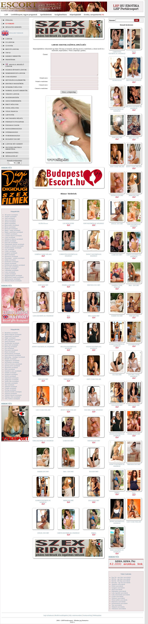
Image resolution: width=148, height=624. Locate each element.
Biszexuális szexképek (12, 225)
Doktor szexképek (10, 241)
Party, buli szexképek (11, 345)
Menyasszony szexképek (12, 279)
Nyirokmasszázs (12, 135)
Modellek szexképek (11, 333)
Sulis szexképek (10, 369)
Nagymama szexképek (12, 336)
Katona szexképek (10, 263)
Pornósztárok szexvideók (119, 603)
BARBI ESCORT (43, 476)
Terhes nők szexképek (12, 381)
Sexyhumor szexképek (12, 362)
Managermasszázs (13, 129)
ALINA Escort (43, 228)
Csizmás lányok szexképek (13, 235)
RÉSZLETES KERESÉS (13, 27)
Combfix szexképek (11, 234)
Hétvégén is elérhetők (15, 80)
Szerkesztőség (87, 615)
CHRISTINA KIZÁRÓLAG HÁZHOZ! (68, 259)
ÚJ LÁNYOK (9, 42)
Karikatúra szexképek (11, 261)
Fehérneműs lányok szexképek (14, 244)
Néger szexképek (10, 338)
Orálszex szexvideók (118, 598)
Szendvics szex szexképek (13, 371)
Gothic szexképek (10, 251)
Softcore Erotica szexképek (13, 364)
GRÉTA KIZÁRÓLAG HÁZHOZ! (68, 538)
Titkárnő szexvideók (118, 607)
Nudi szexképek (10, 341)
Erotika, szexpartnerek (92, 14)
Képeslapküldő (75, 14)
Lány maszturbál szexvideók (121, 595)
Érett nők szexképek (11, 242)
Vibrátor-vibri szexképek (12, 397)
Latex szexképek (10, 272)
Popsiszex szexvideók (118, 601)
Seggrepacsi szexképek (12, 360)
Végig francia (11, 111)
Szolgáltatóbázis (60, 14)
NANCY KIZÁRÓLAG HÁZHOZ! (93, 259)
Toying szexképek (10, 390)
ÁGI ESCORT (93, 476)
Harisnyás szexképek (11, 256)
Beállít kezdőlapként (61, 615)
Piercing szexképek (11, 346)
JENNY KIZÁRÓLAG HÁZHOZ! (43, 351)
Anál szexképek (10, 218)
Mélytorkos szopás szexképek (14, 277)
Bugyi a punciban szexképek (14, 232)
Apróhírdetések (46, 14)
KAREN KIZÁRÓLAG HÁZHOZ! (43, 506)
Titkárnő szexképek (11, 386)
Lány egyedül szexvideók (120, 593)
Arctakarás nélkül (14, 118)
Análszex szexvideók (118, 584)
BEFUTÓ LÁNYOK (12, 49)
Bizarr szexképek (10, 227)
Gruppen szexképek (11, 253)
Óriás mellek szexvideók (119, 600)
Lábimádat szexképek (11, 270)
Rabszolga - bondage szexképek (15, 357)
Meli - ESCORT (68, 476)
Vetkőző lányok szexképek (13, 395)
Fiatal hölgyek (12, 108)
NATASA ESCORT (93, 445)
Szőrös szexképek (10, 376)
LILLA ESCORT (93, 505)
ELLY (134, 52)
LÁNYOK (8, 39)
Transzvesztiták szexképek (13, 392)
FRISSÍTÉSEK (10, 59)
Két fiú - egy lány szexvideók (121, 579)
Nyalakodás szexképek (12, 343)
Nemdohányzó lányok (15, 73)
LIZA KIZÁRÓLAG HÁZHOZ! (43, 320)
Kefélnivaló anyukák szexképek (15, 265)
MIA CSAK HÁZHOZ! (133, 81)
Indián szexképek (10, 260)
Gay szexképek (9, 249)
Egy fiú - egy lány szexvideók (121, 577)
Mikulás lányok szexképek (13, 280)
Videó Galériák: (126, 574)
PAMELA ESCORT (68, 290)
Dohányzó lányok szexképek (14, 239)
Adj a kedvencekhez (75, 615)
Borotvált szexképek (11, 228)
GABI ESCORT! (68, 445)
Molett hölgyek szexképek (13, 334)
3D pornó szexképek (11, 215)
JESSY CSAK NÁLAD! (68, 415)
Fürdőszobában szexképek (13, 248)
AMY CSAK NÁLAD (94, 383)
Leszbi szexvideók (117, 596)
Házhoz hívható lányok (16, 70)
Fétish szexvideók (117, 586)
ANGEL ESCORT (43, 537)
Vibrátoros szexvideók (119, 608)
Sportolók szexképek (11, 367)
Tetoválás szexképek (11, 383)
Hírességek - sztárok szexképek (15, 258)
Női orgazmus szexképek (13, 339)
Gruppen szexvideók (118, 588)
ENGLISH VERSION (16, 33)
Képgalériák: (15, 211)
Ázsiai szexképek (10, 222)
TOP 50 (7, 52)
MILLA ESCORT (93, 321)
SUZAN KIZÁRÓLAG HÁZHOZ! (93, 352)
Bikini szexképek (10, 223)
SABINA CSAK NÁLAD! (43, 259)
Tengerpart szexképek (11, 379)
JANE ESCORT (43, 290)
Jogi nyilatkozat (49, 615)
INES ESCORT (43, 384)
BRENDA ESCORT (93, 289)
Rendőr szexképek (10, 359)
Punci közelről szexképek (13, 355)
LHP (6, 14)
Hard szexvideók (117, 589)
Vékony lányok (12, 94)
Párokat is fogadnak (14, 122)
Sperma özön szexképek (12, 366)
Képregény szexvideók (119, 591)
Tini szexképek (9, 385)
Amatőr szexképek (10, 216)
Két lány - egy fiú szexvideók (121, 582)
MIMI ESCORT (68, 505)
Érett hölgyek (11, 104)
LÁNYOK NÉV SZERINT (14, 144)
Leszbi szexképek (10, 274)
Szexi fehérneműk (13, 101)
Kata (68, 321)
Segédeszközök (12, 97)
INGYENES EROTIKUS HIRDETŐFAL (13, 148)
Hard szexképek (10, 254)
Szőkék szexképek (10, 372)
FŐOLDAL (9, 20)
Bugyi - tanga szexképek (12, 230)
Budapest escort (12, 139)
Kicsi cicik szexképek (11, 267)
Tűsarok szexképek (11, 393)
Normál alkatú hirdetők (16, 90)
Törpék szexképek (10, 388)
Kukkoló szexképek (11, 268)
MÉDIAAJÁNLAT (11, 156)
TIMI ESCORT (68, 384)
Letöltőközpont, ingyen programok (24, 14)
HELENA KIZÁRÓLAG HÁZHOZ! (68, 352)
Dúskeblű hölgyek (13, 87)
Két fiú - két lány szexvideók (121, 581)
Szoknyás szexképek (11, 374)
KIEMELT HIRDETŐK (13, 56)
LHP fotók (9, 115)
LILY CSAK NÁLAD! (43, 414)
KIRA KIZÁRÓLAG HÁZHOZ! (43, 445)
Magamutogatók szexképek (13, 275)
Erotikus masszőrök (14, 83)
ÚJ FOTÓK (9, 46)
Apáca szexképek (10, 220)
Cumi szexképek (10, 237)
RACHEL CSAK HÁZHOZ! (94, 415)
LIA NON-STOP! (68, 228)
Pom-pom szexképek (11, 350)
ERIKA (93, 538)
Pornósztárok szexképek (12, 353)
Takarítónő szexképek (11, 378)
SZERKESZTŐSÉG (11, 152)
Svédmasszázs (11, 132)
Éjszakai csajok (12, 125)
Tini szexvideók (117, 605)
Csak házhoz (11, 76)
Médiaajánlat (97, 615)
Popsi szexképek (10, 352)
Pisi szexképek (9, 348)
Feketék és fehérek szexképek (14, 246)
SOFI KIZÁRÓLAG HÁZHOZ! (93, 228)
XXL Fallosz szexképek (12, 398)
